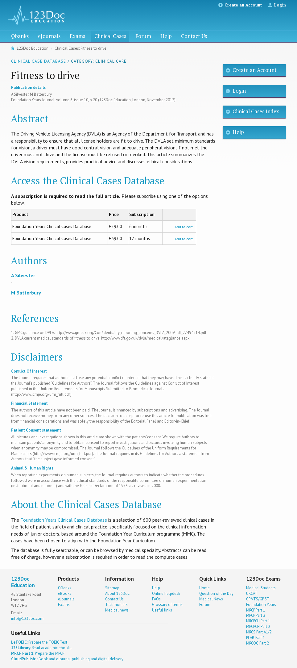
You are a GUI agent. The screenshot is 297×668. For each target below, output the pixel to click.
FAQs (156, 599)
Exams (77, 36)
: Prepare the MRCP (37, 653)
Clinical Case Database (38, 61)
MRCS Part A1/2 (259, 632)
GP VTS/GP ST (258, 599)
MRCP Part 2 (255, 615)
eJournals (49, 36)
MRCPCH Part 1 (258, 621)
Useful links (162, 610)
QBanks (64, 588)
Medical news (117, 610)
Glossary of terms (167, 604)
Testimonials (116, 604)
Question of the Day (216, 593)
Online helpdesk (166, 593)
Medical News (211, 599)
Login (280, 5)
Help (166, 36)
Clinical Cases (110, 36)
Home (204, 588)
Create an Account (243, 5)
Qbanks (20, 36)
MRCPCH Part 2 (258, 626)
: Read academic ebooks (41, 647)
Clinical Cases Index (256, 111)
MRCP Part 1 (255, 610)
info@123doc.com (27, 618)
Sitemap (112, 588)
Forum (143, 36)
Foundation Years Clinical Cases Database (63, 520)
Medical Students (261, 588)
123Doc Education (32, 48)
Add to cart (184, 226)
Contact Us (194, 36)
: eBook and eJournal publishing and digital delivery (67, 659)
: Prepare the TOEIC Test (39, 642)
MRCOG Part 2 (257, 643)
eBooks (64, 593)
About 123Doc (117, 593)
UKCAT (252, 593)
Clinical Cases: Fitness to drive (80, 48)
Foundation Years (261, 604)
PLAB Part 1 (255, 637)
